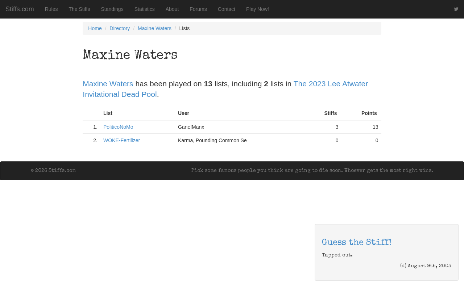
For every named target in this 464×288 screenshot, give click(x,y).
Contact (226, 9)
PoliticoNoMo (118, 127)
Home (95, 28)
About (172, 9)
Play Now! (257, 9)
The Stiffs (79, 9)
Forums (198, 9)
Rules (51, 9)
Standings (112, 9)
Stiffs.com (19, 9)
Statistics (144, 9)
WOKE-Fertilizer (121, 140)
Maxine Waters (154, 28)
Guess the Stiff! (357, 243)
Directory (119, 28)
